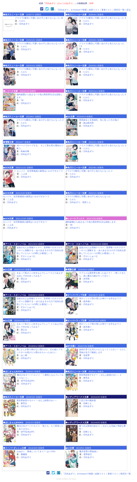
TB (22, 100)
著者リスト (106, 10)
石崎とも (87, 403)
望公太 (24, 279)
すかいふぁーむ (28, 256)
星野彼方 (88, 454)
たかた (22, 21)
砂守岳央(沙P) (27, 381)
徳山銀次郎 (88, 123)
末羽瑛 (86, 279)
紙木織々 (87, 301)
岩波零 (86, 355)
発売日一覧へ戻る (122, 10)
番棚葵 (24, 454)
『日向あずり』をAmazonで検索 (71, 10)
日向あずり (24, 24)
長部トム (86, 202)
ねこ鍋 (24, 355)
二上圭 (24, 174)
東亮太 (86, 378)
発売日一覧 (125, 473)
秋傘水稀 (25, 151)
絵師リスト (94, 10)
